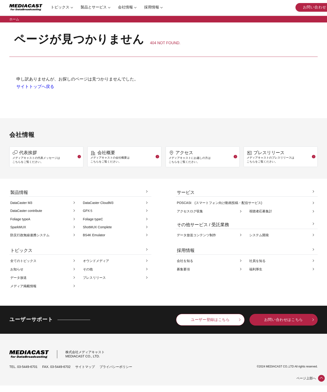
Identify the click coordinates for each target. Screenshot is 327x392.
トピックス (61, 7)
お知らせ (16, 269)
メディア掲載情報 (23, 286)
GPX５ (88, 211)
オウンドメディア (96, 261)
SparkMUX (18, 227)
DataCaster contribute (26, 211)
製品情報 (19, 192)
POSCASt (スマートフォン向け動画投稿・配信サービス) (219, 203)
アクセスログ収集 (190, 211)
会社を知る (185, 261)
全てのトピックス (23, 261)
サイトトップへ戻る (35, 86)
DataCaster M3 (21, 203)
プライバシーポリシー (116, 367)
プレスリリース (94, 277)
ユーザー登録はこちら (210, 320)
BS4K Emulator (94, 235)
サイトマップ (85, 367)
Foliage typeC (93, 219)
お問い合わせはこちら (283, 320)
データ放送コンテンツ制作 (196, 235)
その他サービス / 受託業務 (203, 224)
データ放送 (18, 277)
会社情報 (126, 7)
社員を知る (257, 261)
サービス (186, 192)
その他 (88, 269)
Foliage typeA (20, 219)
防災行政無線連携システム (30, 235)
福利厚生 (255, 269)
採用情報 (153, 7)
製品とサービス (95, 7)
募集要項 (183, 269)
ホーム (14, 19)
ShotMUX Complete (97, 227)
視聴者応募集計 (260, 211)
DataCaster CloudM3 (98, 203)
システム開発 (259, 235)
